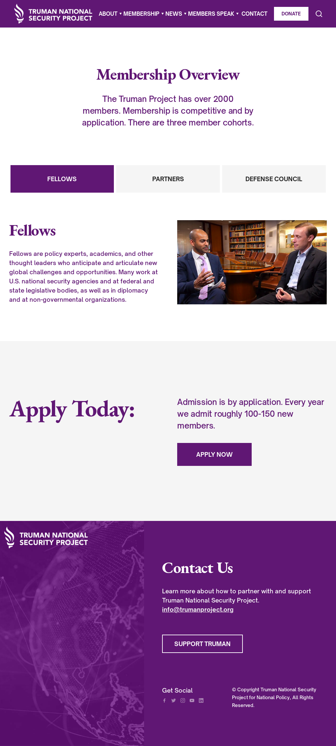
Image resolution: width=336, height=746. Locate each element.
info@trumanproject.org (198, 609)
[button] (109, 14)
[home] (53, 14)
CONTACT (254, 13)
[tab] (62, 179)
